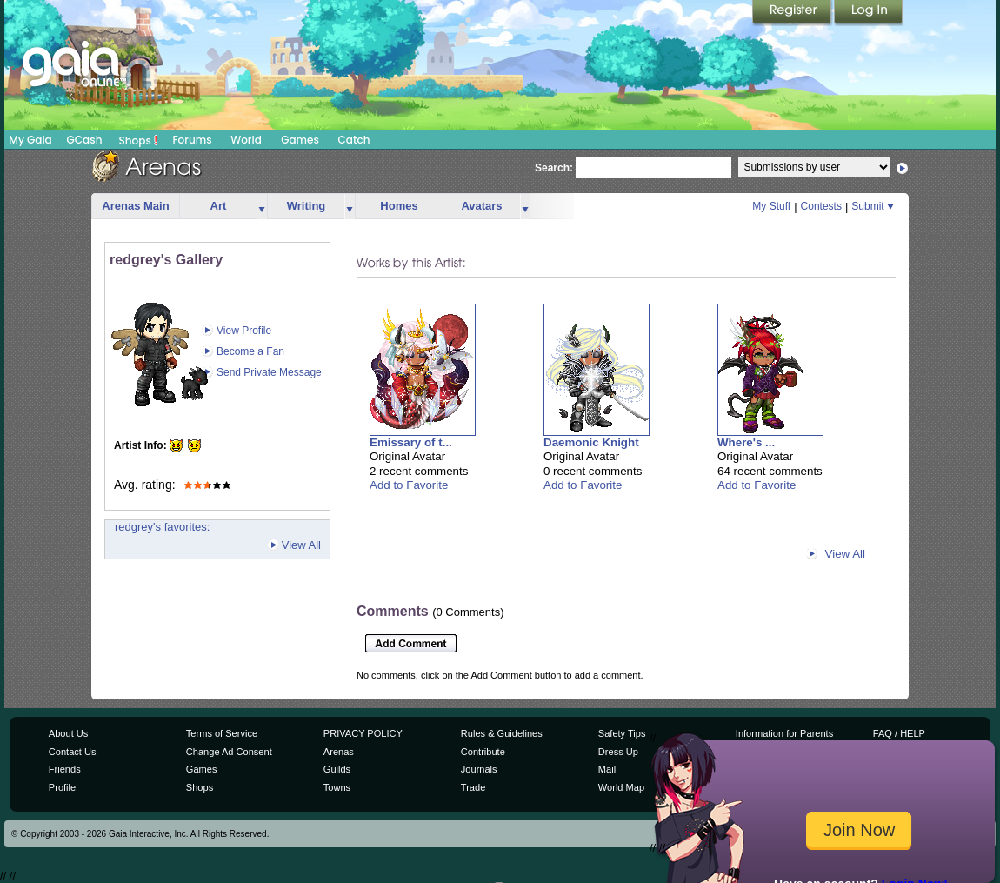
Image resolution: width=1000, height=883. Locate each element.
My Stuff (771, 206)
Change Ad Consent (229, 751)
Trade (473, 787)
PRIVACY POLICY (363, 733)
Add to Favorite (409, 485)
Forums (191, 139)
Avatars (481, 205)
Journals (479, 769)
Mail (607, 769)
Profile (62, 787)
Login (868, 13)
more (262, 206)
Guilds (336, 769)
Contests (821, 206)
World (246, 139)
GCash (85, 139)
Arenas (338, 751)
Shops (138, 140)
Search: (554, 168)
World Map (621, 787)
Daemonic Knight (591, 442)
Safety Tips (622, 733)
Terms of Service (221, 733)
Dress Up (618, 751)
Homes (398, 205)
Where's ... (746, 442)
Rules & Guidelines (502, 733)
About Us (68, 733)
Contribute (483, 751)
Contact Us (73, 751)
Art (218, 205)
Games (300, 139)
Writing (306, 205)
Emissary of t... (411, 442)
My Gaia (30, 139)
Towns (336, 787)
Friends (65, 769)
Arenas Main (135, 205)
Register (793, 13)
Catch (354, 139)
